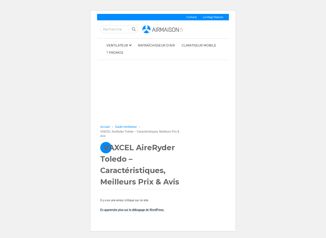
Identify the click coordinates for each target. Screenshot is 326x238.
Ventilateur (117, 45)
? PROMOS (114, 53)
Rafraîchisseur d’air (156, 45)
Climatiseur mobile (199, 45)
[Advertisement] (163, 94)
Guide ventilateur (126, 126)
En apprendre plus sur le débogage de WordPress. (132, 209)
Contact (191, 17)
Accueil (105, 126)
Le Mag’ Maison (213, 17)
